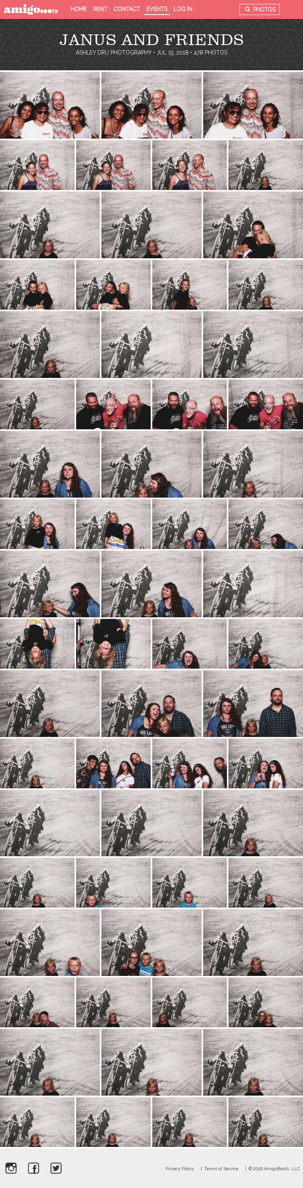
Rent (100, 9)
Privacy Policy (180, 1168)
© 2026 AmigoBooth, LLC (274, 1168)
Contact (127, 9)
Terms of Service (221, 1168)
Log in (183, 9)
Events (156, 9)
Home (79, 9)
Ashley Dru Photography (114, 52)
